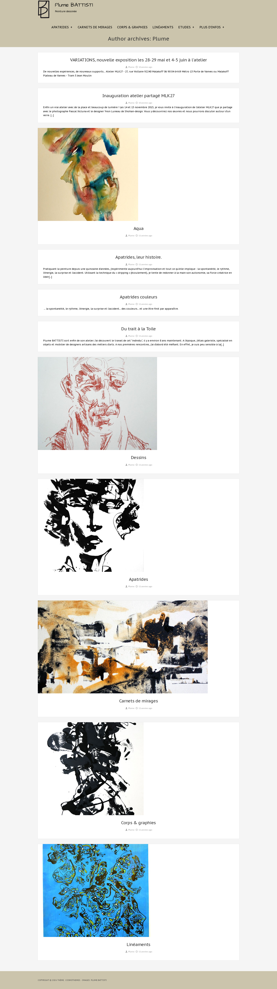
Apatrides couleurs (138, 297)
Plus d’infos (211, 27)
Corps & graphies (132, 27)
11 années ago (143, 235)
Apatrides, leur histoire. (138, 257)
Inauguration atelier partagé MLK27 (138, 95)
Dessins (138, 457)
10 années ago (143, 67)
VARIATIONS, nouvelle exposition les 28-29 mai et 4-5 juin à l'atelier (138, 60)
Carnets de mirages (95, 27)
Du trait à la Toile (138, 329)
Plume (129, 67)
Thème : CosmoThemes (68, 980)
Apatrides (61, 27)
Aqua (139, 228)
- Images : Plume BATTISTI (94, 980)
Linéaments (162, 27)
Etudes (186, 27)
